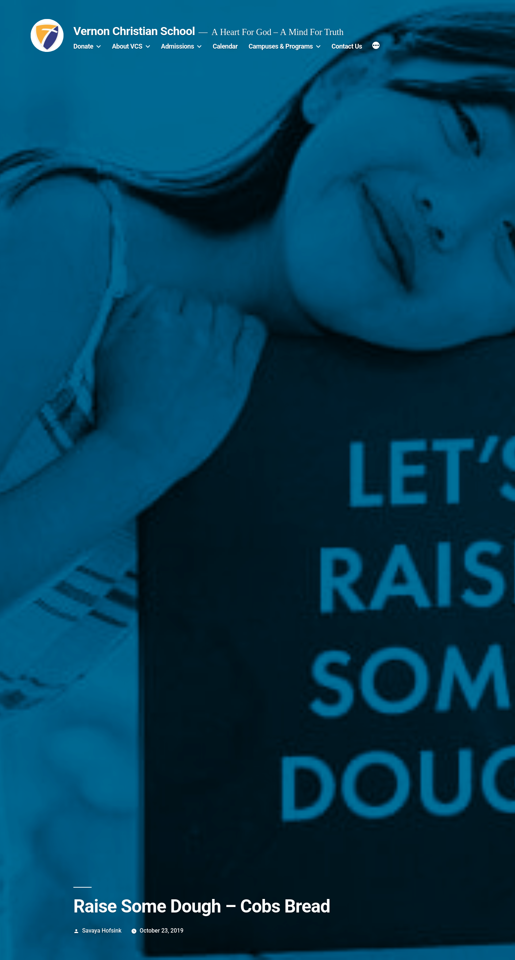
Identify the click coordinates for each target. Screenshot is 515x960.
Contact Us (346, 46)
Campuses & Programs (281, 46)
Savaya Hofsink (102, 930)
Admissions (177, 46)
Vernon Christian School (134, 31)
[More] (376, 46)
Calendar (225, 46)
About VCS (127, 46)
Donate (83, 46)
